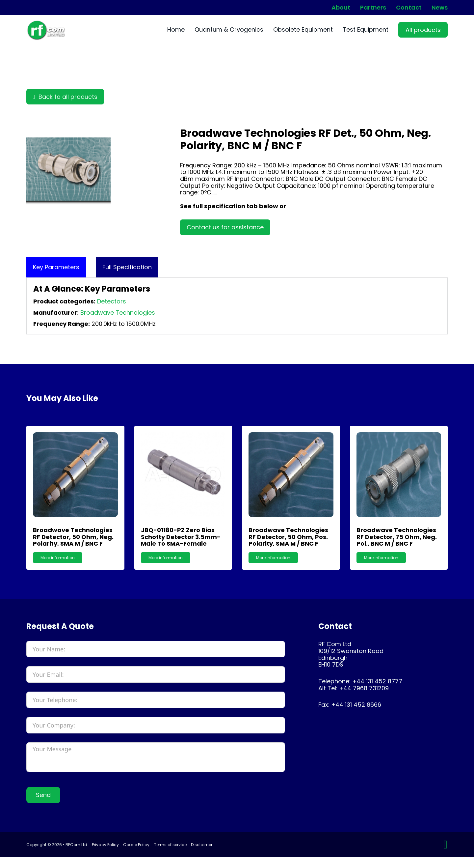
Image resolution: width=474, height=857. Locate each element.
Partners (373, 8)
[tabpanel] (237, 306)
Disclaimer (201, 845)
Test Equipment (365, 29)
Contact (409, 8)
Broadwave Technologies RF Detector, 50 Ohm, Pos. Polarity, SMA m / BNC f (288, 537)
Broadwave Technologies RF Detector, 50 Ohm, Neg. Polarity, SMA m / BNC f (73, 537)
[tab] (56, 267)
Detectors (111, 301)
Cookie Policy (136, 845)
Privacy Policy (105, 845)
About (340, 8)
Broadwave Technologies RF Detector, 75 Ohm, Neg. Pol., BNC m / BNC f (396, 537)
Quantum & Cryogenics (229, 29)
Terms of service (170, 845)
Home (176, 29)
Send (43, 795)
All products (423, 30)
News (440, 8)
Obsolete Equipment (303, 29)
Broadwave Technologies (117, 312)
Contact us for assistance (225, 227)
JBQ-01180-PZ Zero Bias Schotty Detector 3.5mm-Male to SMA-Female (181, 537)
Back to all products (65, 97)
